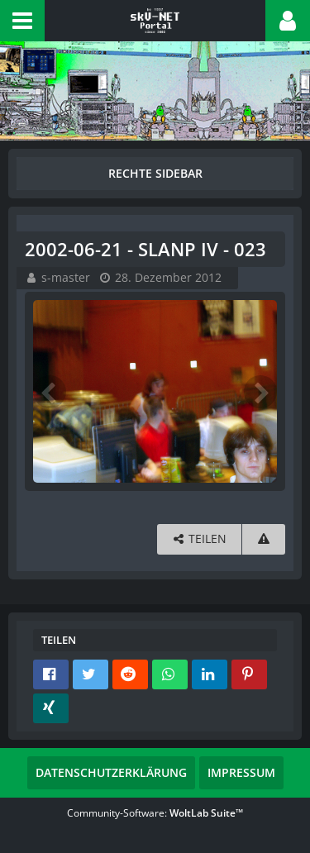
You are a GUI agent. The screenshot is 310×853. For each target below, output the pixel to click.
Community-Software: (155, 813)
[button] (22, 20)
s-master (65, 277)
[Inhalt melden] (263, 539)
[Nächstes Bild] (260, 391)
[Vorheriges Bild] (49, 391)
